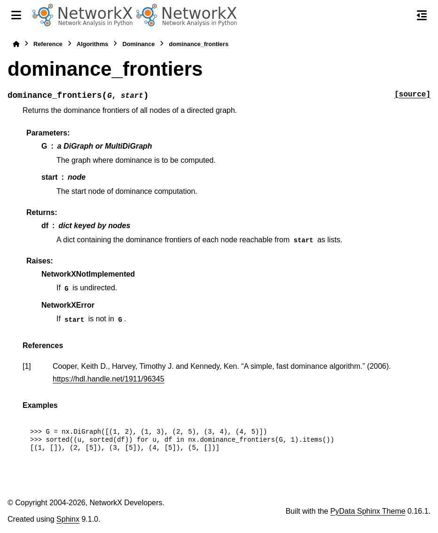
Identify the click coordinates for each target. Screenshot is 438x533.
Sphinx (67, 519)
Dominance (138, 44)
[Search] (402, 15)
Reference (48, 44)
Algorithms (93, 44)
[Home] (16, 44)
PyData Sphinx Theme (368, 511)
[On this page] (421, 15)
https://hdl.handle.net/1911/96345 (108, 379)
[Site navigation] (16, 15)
